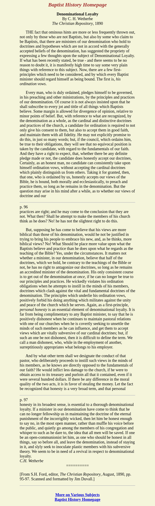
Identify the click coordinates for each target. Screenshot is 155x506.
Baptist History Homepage (77, 499)
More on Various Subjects (77, 495)
